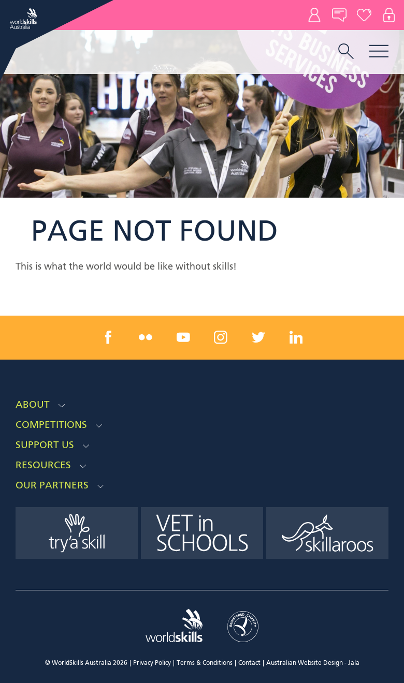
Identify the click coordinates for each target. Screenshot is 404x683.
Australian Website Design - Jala (312, 663)
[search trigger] (346, 52)
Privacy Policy (152, 663)
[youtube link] (183, 337)
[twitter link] (258, 337)
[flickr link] (145, 337)
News (339, 15)
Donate (364, 15)
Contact (314, 15)
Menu (378, 51)
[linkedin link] (295, 337)
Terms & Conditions (205, 663)
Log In (389, 15)
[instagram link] (220, 337)
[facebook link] (108, 337)
